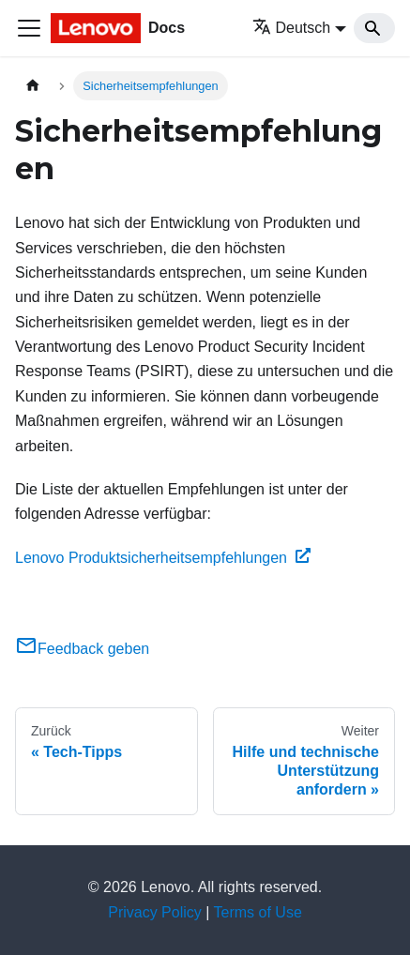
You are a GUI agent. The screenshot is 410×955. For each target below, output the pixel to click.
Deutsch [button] (291, 28)
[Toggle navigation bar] (29, 28)
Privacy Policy (155, 912)
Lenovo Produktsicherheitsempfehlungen (163, 558)
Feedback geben (82, 649)
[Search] (374, 28)
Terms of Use (258, 912)
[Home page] (33, 85)
